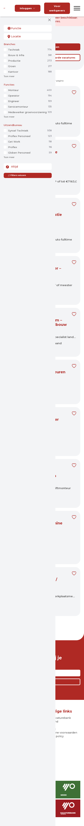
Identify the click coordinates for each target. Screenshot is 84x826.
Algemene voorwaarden (61, 732)
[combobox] (28, 28)
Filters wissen (17, 175)
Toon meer (9, 76)
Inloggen (27, 8)
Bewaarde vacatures (61, 57)
